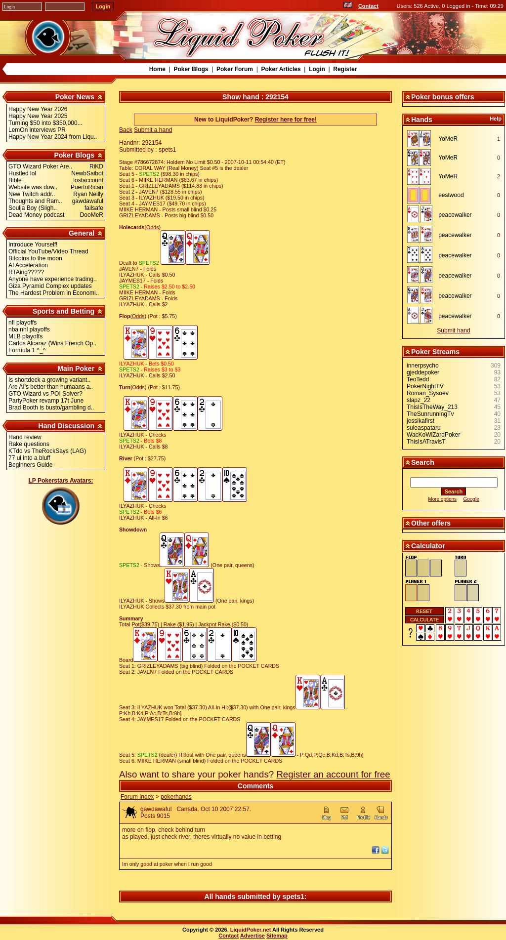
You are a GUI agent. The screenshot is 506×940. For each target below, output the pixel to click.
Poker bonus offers (442, 97)
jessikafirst (420, 420)
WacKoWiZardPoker (433, 434)
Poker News (74, 97)
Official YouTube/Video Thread (48, 251)
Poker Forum (234, 69)
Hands (421, 119)
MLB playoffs (25, 336)
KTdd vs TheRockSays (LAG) (47, 451)
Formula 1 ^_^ (26, 350)
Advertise (252, 936)
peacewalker (454, 214)
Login (317, 69)
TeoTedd (418, 379)
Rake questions (28, 444)
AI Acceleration (28, 265)
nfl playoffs (22, 322)
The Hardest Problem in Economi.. (53, 292)
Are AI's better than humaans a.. (50, 386)
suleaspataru (424, 427)
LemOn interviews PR (37, 129)
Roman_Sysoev (428, 393)
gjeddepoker (423, 372)
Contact (368, 6)
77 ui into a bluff (29, 457)
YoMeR (448, 138)
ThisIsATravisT (426, 441)
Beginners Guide (30, 464)
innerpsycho (423, 365)
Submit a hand (153, 129)
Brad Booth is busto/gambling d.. (51, 407)
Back (125, 129)
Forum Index (137, 796)
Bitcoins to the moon (35, 258)
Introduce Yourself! (32, 244)
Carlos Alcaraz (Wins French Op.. (52, 343)
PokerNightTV (425, 386)
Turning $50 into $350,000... (45, 123)
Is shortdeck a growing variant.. (49, 379)
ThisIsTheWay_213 (432, 407)
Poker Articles (280, 69)
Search (422, 462)
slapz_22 (418, 400)
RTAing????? (26, 272)
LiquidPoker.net (250, 930)
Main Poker (75, 368)
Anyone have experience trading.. (52, 279)
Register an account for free (333, 774)
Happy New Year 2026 (37, 109)
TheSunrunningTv (430, 413)
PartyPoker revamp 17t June (46, 400)
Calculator (428, 546)
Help (496, 119)
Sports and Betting (63, 311)
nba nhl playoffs (29, 329)
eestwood (451, 195)
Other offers (431, 523)
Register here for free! (286, 119)
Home (157, 69)
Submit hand (453, 330)
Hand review (25, 437)
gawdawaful (155, 809)
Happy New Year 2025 (37, 116)
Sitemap (277, 936)
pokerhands (176, 796)
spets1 (293, 896)
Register (345, 69)
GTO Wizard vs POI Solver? (45, 393)
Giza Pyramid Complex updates (50, 286)
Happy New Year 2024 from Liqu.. (52, 136)
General (81, 233)
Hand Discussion (67, 426)
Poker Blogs (190, 69)
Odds (152, 227)
